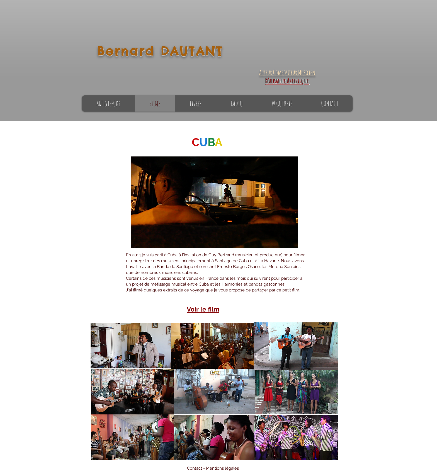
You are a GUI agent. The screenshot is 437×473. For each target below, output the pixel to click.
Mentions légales (222, 468)
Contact (194, 468)
